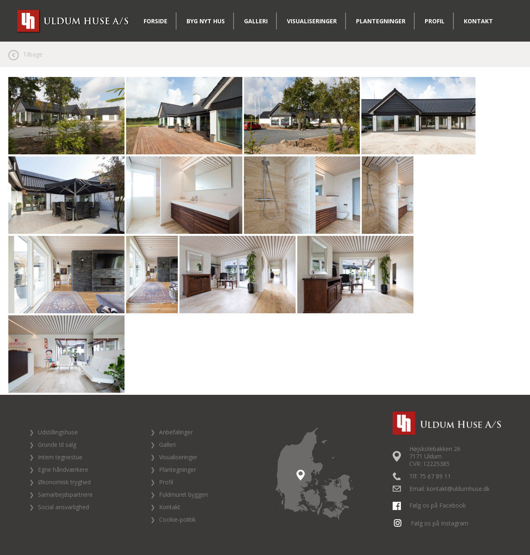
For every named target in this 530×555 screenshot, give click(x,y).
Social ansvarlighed (63, 507)
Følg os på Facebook (430, 505)
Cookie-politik (177, 519)
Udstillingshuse (58, 432)
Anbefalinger (176, 432)
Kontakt (478, 21)
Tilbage (32, 54)
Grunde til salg (57, 444)
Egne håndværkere (63, 469)
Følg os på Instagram (431, 523)
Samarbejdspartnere (65, 494)
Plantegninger (381, 21)
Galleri (256, 21)
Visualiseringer (312, 21)
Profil (435, 21)
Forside (155, 21)
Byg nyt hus (206, 21)
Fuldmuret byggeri (183, 494)
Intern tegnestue (60, 457)
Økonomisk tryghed (64, 482)
